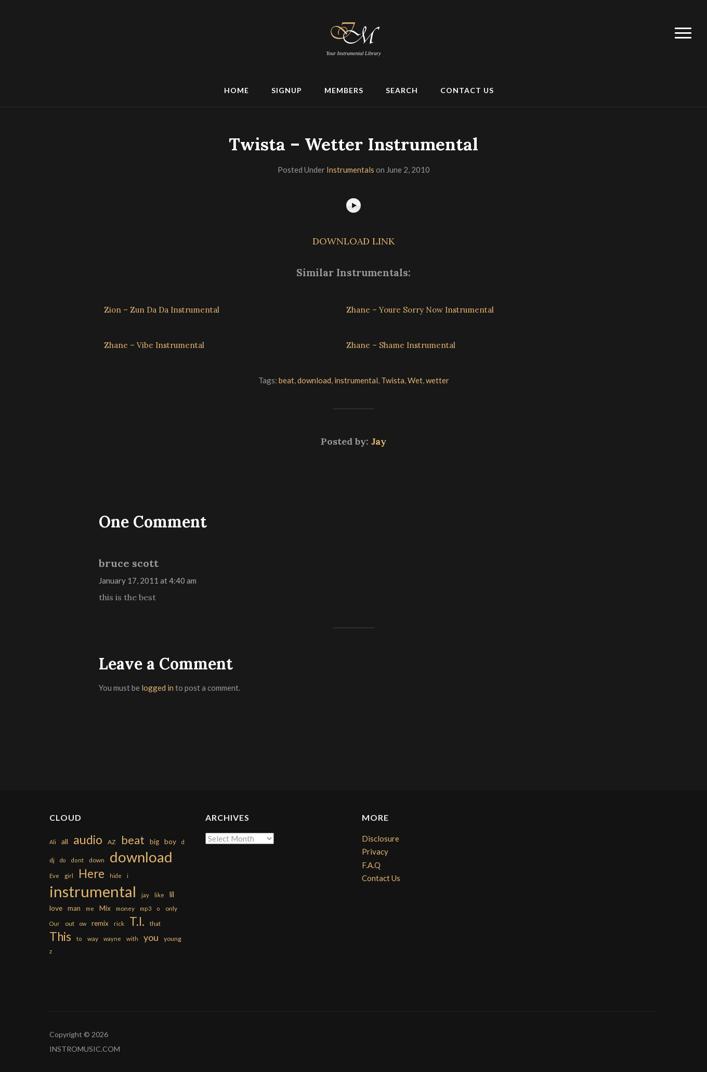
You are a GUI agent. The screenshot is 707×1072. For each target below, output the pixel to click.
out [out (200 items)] (69, 923)
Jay (378, 441)
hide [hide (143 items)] (116, 875)
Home (236, 90)
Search (402, 90)
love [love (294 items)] (55, 907)
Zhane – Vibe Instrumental (154, 345)
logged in (157, 687)
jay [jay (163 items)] (145, 895)
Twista (392, 380)
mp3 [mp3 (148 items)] (145, 908)
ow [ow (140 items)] (83, 923)
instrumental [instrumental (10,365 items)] (92, 891)
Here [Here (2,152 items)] (91, 874)
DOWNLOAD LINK (353, 241)
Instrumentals (350, 169)
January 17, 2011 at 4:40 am (148, 580)
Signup (286, 90)
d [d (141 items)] (183, 841)
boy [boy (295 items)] (170, 841)
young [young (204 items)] (172, 938)
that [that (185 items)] (155, 923)
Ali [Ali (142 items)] (52, 841)
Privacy (375, 851)
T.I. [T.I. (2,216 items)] (137, 921)
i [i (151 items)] (127, 875)
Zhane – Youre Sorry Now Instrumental (420, 310)
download (314, 380)
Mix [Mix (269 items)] (105, 908)
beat (286, 380)
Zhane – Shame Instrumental (400, 345)
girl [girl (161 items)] (68, 875)
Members (343, 90)
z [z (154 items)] (50, 951)
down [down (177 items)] (96, 859)
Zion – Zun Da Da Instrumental (161, 310)
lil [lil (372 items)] (171, 894)
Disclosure (380, 838)
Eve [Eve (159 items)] (54, 875)
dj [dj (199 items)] (52, 860)
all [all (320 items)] (64, 841)
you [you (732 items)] (151, 937)
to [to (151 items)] (79, 938)
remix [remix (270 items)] (100, 923)
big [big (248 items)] (154, 841)
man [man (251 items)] (74, 908)
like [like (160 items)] (159, 895)
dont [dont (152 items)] (77, 860)
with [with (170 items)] (132, 938)
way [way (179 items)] (92, 938)
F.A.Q (371, 865)
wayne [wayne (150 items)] (112, 938)
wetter (437, 380)
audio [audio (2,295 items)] (87, 840)
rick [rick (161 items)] (119, 923)
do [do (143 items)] (63, 860)
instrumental (356, 380)
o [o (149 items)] (158, 908)
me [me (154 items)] (90, 908)
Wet (415, 380)
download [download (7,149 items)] (141, 857)
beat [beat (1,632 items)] (133, 840)
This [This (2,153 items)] (60, 936)
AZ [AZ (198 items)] (112, 842)
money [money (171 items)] (125, 908)
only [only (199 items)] (171, 908)
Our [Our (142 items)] (54, 923)
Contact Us (467, 90)
